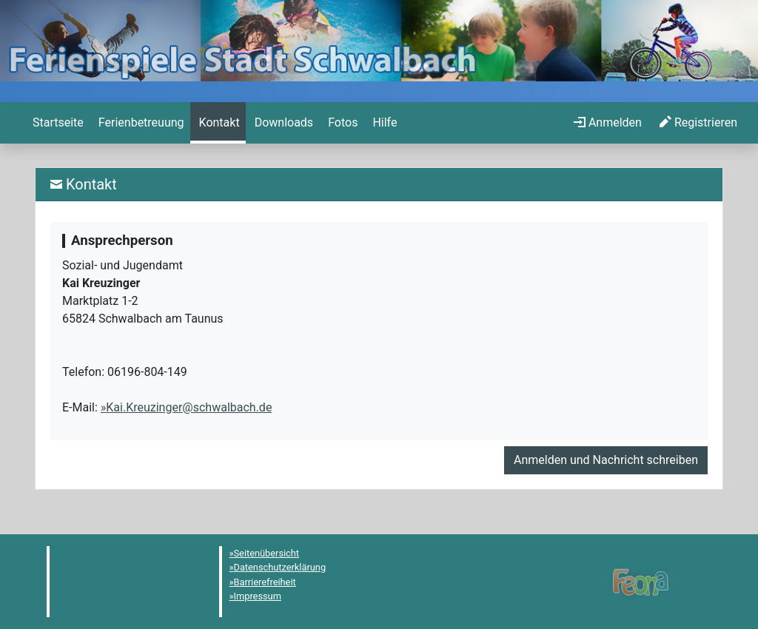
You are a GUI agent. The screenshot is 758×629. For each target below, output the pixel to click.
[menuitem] (57, 123)
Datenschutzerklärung (280, 567)
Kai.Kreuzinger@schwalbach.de (189, 407)
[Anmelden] (608, 123)
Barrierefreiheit (265, 582)
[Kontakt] (218, 123)
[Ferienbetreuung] (140, 123)
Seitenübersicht (267, 553)
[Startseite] (57, 123)
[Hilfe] (341, 123)
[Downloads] (282, 123)
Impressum (257, 596)
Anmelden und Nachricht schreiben (606, 460)
